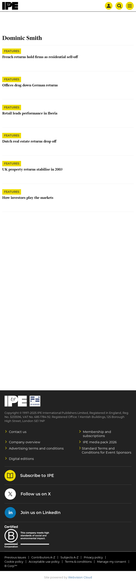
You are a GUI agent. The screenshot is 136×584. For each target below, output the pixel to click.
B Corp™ (10, 566)
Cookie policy (13, 561)
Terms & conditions (78, 561)
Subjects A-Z (69, 557)
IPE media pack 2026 (100, 442)
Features (11, 51)
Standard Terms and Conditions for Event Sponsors (106, 450)
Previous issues (15, 557)
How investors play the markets (27, 197)
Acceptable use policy (44, 561)
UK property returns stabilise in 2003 (32, 169)
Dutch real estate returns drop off (29, 141)
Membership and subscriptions (97, 434)
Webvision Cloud (80, 577)
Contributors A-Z (43, 557)
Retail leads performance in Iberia (29, 113)
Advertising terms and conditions (36, 448)
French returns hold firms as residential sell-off (40, 57)
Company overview (24, 442)
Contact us (17, 432)
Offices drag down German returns (30, 85)
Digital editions (21, 459)
